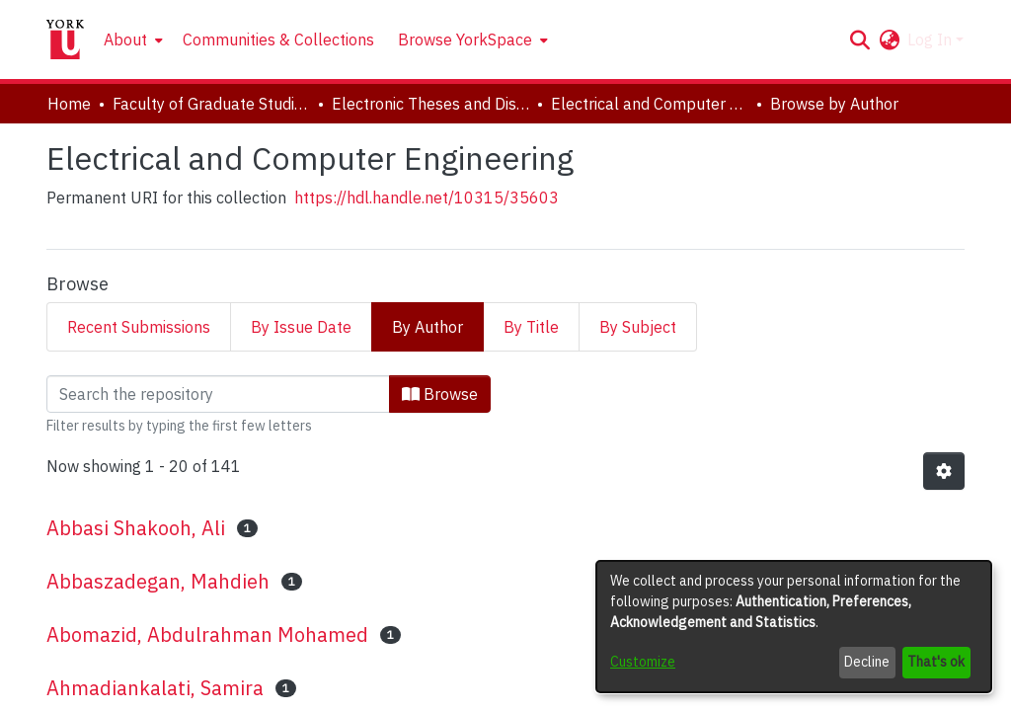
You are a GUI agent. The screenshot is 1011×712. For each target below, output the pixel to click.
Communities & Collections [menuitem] (278, 39)
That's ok (936, 662)
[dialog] (793, 626)
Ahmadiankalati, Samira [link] (155, 687)
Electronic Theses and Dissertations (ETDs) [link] (430, 104)
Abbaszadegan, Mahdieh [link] (158, 581)
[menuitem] (131, 39)
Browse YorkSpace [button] (465, 39)
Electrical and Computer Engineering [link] (649, 104)
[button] (859, 39)
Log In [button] (931, 39)
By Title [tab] (531, 327)
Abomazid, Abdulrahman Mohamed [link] (207, 634)
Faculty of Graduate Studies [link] (211, 104)
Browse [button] (440, 394)
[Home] (65, 39)
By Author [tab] (427, 327)
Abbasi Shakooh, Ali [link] (135, 527)
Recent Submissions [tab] (138, 327)
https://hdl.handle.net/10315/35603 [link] (426, 197)
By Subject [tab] (637, 327)
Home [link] (69, 104)
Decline (867, 662)
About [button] (125, 39)
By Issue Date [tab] (301, 327)
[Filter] (218, 394)
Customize (642, 662)
